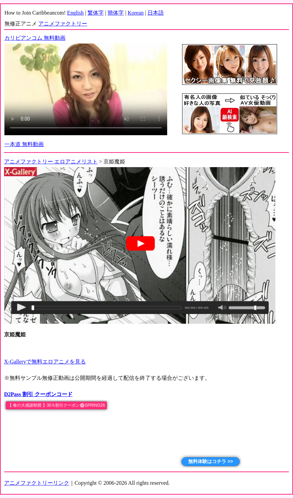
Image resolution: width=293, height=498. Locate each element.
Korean (135, 13)
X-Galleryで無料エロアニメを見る (45, 361)
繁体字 (95, 13)
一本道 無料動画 (24, 144)
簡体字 (116, 13)
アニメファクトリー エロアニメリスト (51, 161)
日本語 (156, 13)
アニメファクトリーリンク (36, 483)
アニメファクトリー (62, 23)
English (75, 13)
